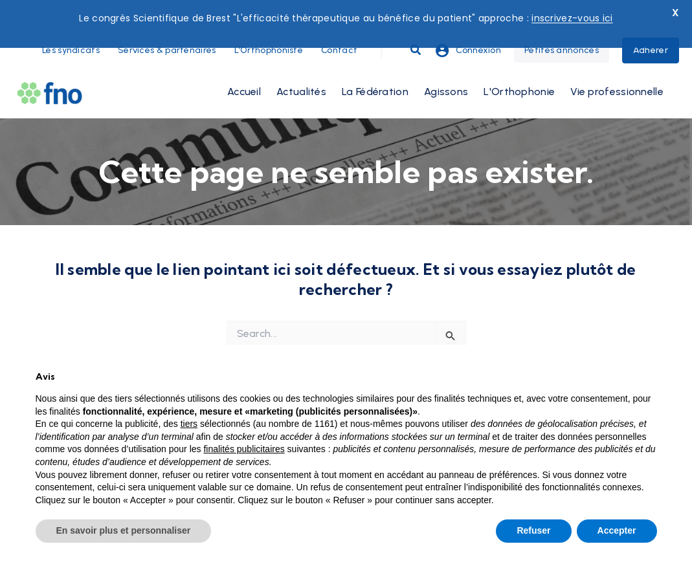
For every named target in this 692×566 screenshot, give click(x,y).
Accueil (244, 65)
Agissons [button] (446, 65)
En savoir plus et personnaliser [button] (123, 530)
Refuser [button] (533, 530)
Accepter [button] (616, 530)
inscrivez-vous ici (571, 18)
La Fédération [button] (375, 65)
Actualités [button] (301, 65)
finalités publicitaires (243, 449)
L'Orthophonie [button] (519, 65)
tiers (189, 424)
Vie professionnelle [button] (617, 65)
